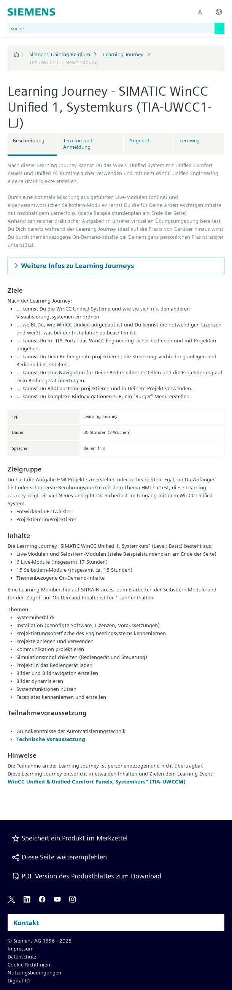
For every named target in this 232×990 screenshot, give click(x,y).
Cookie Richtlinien (29, 965)
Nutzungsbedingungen (34, 973)
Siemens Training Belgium (59, 54)
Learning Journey (123, 54)
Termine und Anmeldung (77, 143)
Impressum (20, 949)
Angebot (139, 140)
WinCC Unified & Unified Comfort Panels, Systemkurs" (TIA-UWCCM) (97, 782)
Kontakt (26, 923)
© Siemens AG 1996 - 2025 (40, 941)
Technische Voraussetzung (50, 739)
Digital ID (19, 980)
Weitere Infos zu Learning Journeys (77, 266)
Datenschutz (22, 957)
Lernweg (190, 140)
